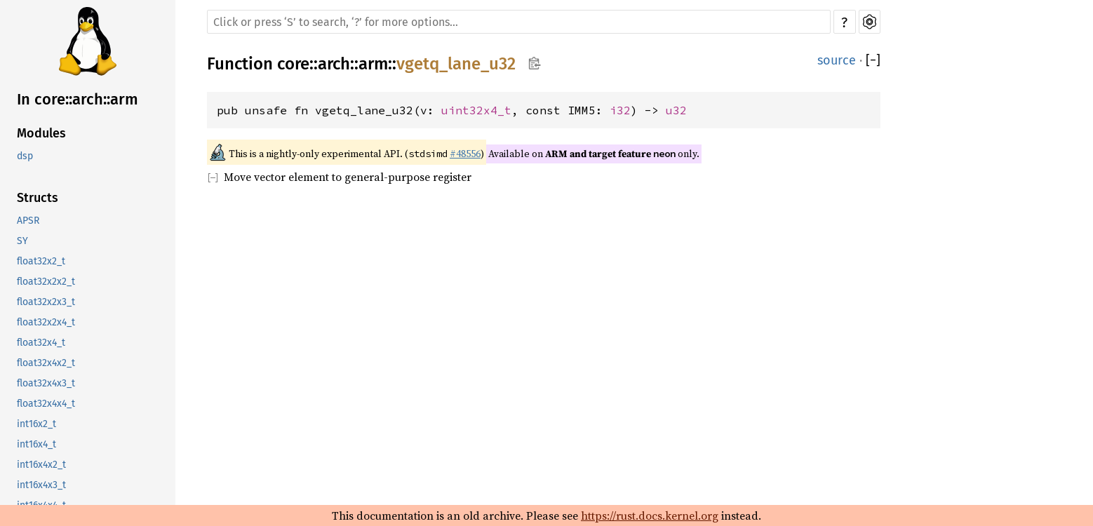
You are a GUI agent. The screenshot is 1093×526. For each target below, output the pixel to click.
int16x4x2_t (41, 465)
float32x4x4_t (46, 404)
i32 (620, 110)
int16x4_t (36, 444)
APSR (28, 221)
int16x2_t (36, 424)
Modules (41, 133)
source (836, 60)
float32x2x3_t (46, 302)
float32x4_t (41, 343)
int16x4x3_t (41, 485)
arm (373, 64)
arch (334, 64)
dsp (25, 156)
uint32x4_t (476, 110)
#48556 (465, 154)
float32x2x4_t (46, 322)
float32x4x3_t (46, 383)
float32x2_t (41, 261)
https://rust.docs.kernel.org (649, 515)
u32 (676, 110)
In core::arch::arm (77, 99)
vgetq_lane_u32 (456, 64)
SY (22, 241)
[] (873, 60)
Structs (37, 197)
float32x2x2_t (46, 282)
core (293, 64)
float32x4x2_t (46, 363)
